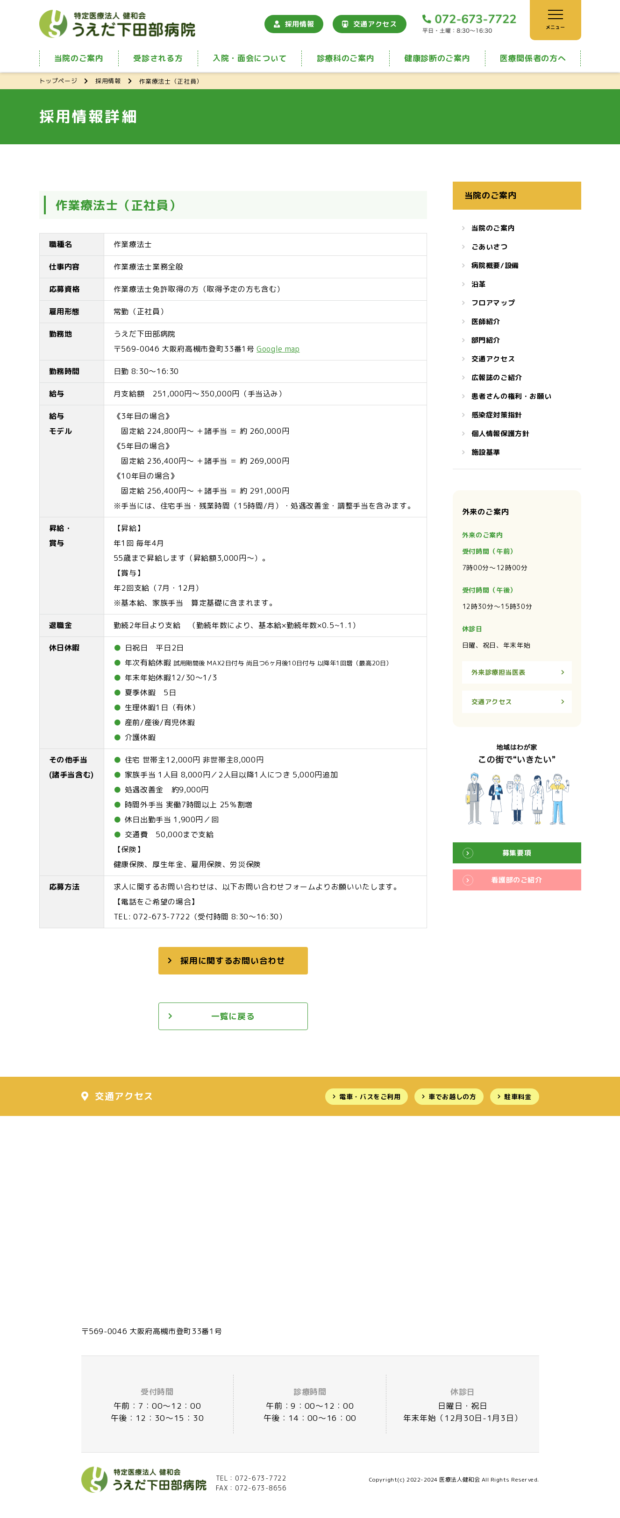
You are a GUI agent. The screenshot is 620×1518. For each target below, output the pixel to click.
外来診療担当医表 (498, 672)
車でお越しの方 (452, 1096)
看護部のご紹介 (516, 880)
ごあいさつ (489, 247)
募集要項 (516, 853)
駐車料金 (517, 1096)
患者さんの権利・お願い (511, 396)
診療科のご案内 (346, 58)
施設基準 (485, 452)
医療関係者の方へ (533, 58)
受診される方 (158, 58)
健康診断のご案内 (437, 58)
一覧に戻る (233, 1016)
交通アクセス (375, 24)
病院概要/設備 (495, 265)
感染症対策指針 (496, 415)
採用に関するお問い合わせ (232, 961)
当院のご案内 (79, 58)
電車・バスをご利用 (369, 1096)
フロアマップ (493, 303)
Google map (278, 349)
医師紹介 (485, 321)
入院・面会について (250, 58)
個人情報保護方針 (500, 433)
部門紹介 (485, 340)
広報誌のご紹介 (496, 377)
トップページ (58, 81)
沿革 (478, 284)
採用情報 (299, 24)
